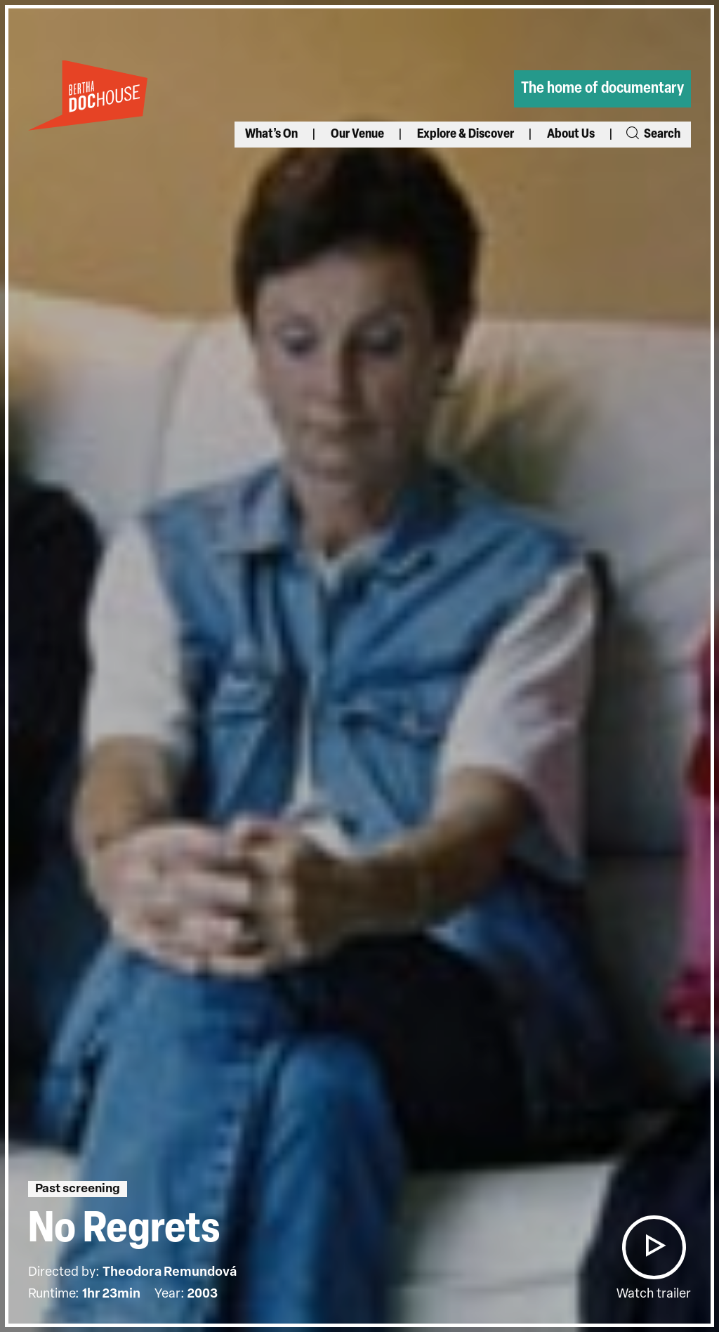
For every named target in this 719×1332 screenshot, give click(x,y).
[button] (653, 1247)
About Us (571, 134)
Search (652, 134)
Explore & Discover (465, 134)
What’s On (271, 134)
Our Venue (357, 134)
